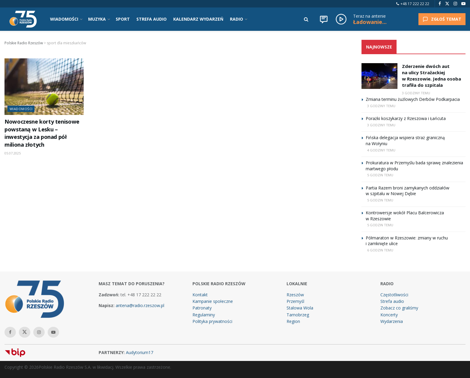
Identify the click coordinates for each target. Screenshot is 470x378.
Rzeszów (295, 294)
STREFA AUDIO (151, 19)
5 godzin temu (380, 175)
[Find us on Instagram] (455, 3)
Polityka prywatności (212, 321)
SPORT (123, 19)
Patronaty (202, 308)
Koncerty (389, 315)
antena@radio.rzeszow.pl (140, 305)
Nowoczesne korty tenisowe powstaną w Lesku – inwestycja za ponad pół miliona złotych (41, 133)
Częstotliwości (394, 294)
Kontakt (200, 294)
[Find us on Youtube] (463, 3)
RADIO (236, 19)
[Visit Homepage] (23, 19)
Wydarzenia (391, 321)
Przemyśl (295, 301)
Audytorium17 (139, 352)
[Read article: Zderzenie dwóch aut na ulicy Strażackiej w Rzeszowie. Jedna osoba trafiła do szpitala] (379, 76)
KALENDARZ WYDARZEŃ (198, 19)
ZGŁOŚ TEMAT (442, 19)
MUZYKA (97, 19)
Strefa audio (392, 301)
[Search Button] (306, 19)
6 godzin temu (380, 250)
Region (293, 321)
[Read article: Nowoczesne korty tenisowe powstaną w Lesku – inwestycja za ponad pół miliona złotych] (44, 86)
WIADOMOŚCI (64, 19)
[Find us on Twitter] (447, 3)
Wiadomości (21, 109)
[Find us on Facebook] (440, 3)
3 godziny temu (416, 93)
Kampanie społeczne (212, 301)
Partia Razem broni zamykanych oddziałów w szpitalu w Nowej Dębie (407, 191)
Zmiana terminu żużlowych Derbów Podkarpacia (413, 99)
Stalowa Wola (300, 308)
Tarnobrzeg (298, 315)
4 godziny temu (381, 150)
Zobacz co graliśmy (399, 308)
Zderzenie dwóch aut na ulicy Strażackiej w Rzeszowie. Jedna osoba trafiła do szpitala (431, 75)
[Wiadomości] (324, 19)
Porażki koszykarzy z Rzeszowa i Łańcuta (406, 118)
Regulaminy (203, 315)
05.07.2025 (12, 153)
